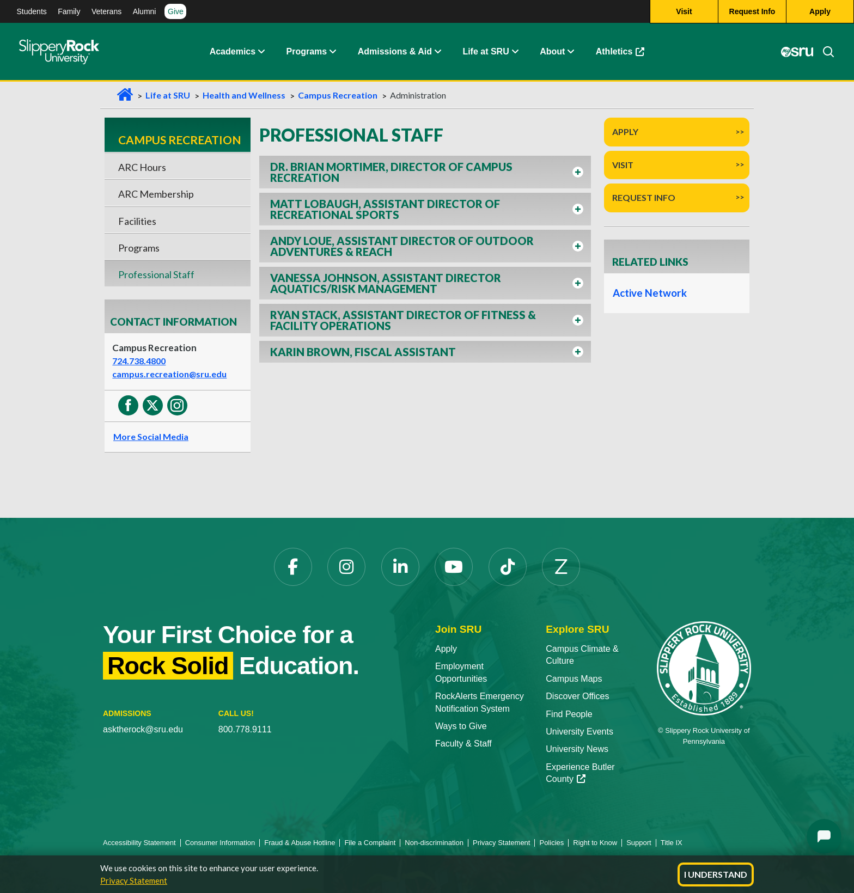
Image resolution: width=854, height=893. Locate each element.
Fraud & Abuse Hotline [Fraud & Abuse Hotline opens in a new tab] (299, 843)
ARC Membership (156, 194)
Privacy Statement (133, 880)
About (552, 51)
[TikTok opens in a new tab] (508, 567)
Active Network (649, 293)
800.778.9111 (245, 729)
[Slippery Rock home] (59, 52)
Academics (233, 51)
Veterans (106, 11)
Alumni (144, 11)
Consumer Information (220, 843)
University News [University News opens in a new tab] (577, 749)
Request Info (643, 197)
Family (69, 11)
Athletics (625, 54)
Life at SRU (485, 51)
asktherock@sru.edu (143, 729)
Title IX (671, 843)
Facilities (137, 221)
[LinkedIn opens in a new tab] (400, 567)
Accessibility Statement (139, 843)
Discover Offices (577, 696)
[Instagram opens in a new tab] (346, 567)
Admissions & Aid (395, 51)
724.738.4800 (139, 361)
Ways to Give (461, 726)
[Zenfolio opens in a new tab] (561, 567)
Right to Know (595, 843)
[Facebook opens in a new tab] (293, 567)
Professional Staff (156, 274)
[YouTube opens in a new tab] (454, 567)
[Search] (824, 51)
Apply (625, 131)
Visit (622, 165)
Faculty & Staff (463, 743)
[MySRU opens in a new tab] (797, 51)
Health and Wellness (244, 95)
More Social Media (150, 436)
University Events (579, 731)
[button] (261, 52)
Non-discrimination (434, 843)
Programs (306, 51)
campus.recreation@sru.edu (169, 374)
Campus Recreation (337, 95)
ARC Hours (142, 167)
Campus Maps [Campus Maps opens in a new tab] (574, 678)
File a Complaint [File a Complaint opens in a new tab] (369, 843)
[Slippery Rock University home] (704, 667)
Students (32, 11)
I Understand (715, 874)
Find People (569, 714)
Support (638, 843)
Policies (551, 843)
